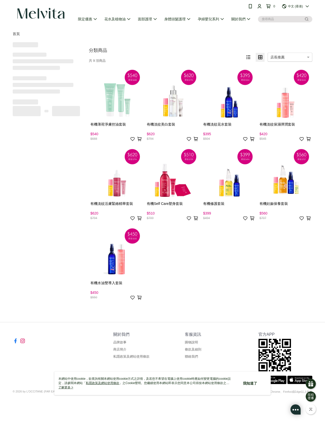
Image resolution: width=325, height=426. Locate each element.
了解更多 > (65, 387)
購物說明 (191, 342)
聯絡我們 (191, 356)
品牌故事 (119, 342)
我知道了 (250, 383)
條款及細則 (193, 349)
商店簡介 (119, 349)
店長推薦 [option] (277, 57)
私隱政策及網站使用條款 (131, 356)
